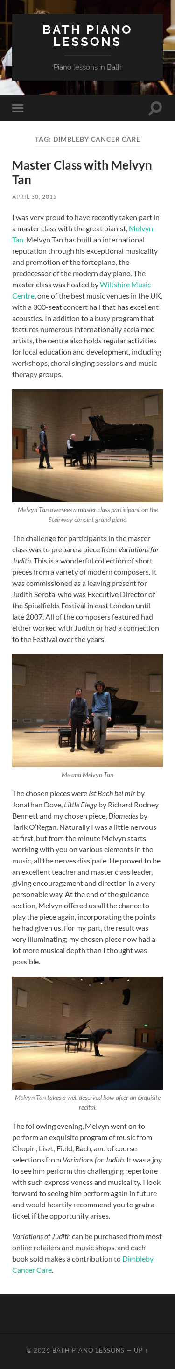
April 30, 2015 (34, 196)
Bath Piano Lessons (87, 35)
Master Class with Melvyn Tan (82, 172)
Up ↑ (141, 1350)
